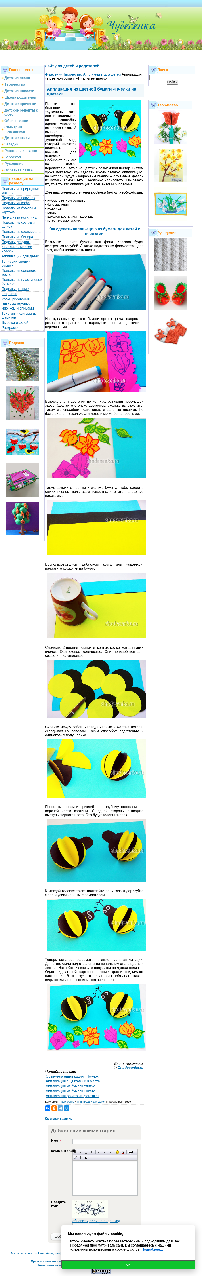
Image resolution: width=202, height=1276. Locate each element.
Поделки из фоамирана (21, 232)
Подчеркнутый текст (86, 1152)
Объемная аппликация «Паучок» (73, 1076)
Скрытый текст (130, 1152)
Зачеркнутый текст (92, 1152)
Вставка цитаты (75, 1157)
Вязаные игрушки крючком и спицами (18, 306)
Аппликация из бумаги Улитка (70, 1086)
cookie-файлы (43, 1253)
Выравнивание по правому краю (110, 1152)
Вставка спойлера (86, 1157)
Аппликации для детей (20, 256)
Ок (128, 1264)
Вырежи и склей (15, 322)
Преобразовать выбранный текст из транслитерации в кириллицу (80, 1157)
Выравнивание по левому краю (99, 1152)
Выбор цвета (123, 1152)
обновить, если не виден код (96, 1221)
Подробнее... (152, 1249)
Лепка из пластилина (19, 217)
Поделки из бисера (17, 237)
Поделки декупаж (16, 242)
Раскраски (10, 328)
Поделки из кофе (16, 203)
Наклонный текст (80, 1152)
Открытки (9, 294)
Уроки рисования (16, 299)
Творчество (67, 1101)
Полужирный (75, 1152)
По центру (104, 1152)
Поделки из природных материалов (21, 191)
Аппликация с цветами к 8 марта (73, 1081)
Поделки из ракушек (18, 198)
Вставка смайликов (117, 1152)
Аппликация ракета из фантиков (72, 1096)
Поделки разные (15, 289)
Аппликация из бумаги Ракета (70, 1091)
